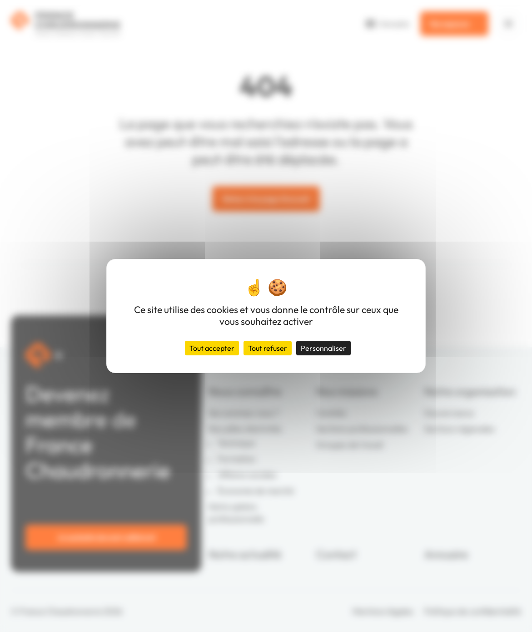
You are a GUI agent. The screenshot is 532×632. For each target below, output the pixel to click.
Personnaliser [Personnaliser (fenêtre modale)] (323, 348)
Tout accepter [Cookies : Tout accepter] (211, 348)
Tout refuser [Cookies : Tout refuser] (267, 348)
